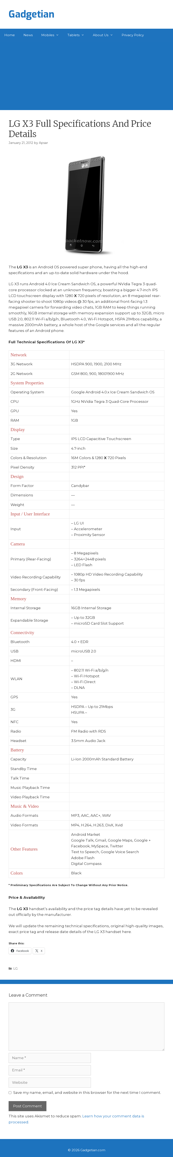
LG (15, 968)
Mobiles (52, 35)
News (28, 35)
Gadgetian (31, 14)
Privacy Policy (133, 35)
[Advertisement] (86, 74)
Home (9, 35)
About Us (105, 35)
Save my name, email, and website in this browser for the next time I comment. (87, 1092)
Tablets (78, 35)
